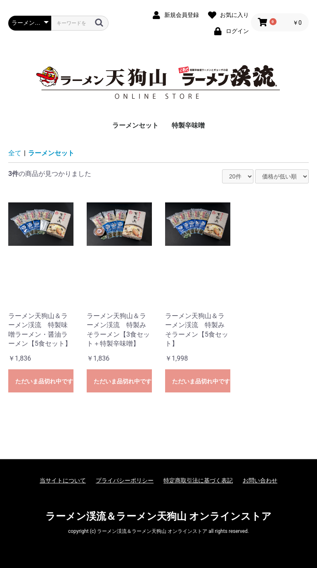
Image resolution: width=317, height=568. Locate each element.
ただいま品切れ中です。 (44, 381)
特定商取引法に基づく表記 (198, 480)
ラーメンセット (135, 125)
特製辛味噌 (188, 125)
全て (14, 153)
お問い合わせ (260, 480)
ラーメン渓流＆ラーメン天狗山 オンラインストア (158, 516)
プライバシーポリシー (125, 480)
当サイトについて (63, 480)
